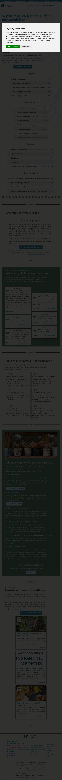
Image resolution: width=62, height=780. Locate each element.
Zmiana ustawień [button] (26, 46)
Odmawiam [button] (16, 46)
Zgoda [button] (8, 46)
